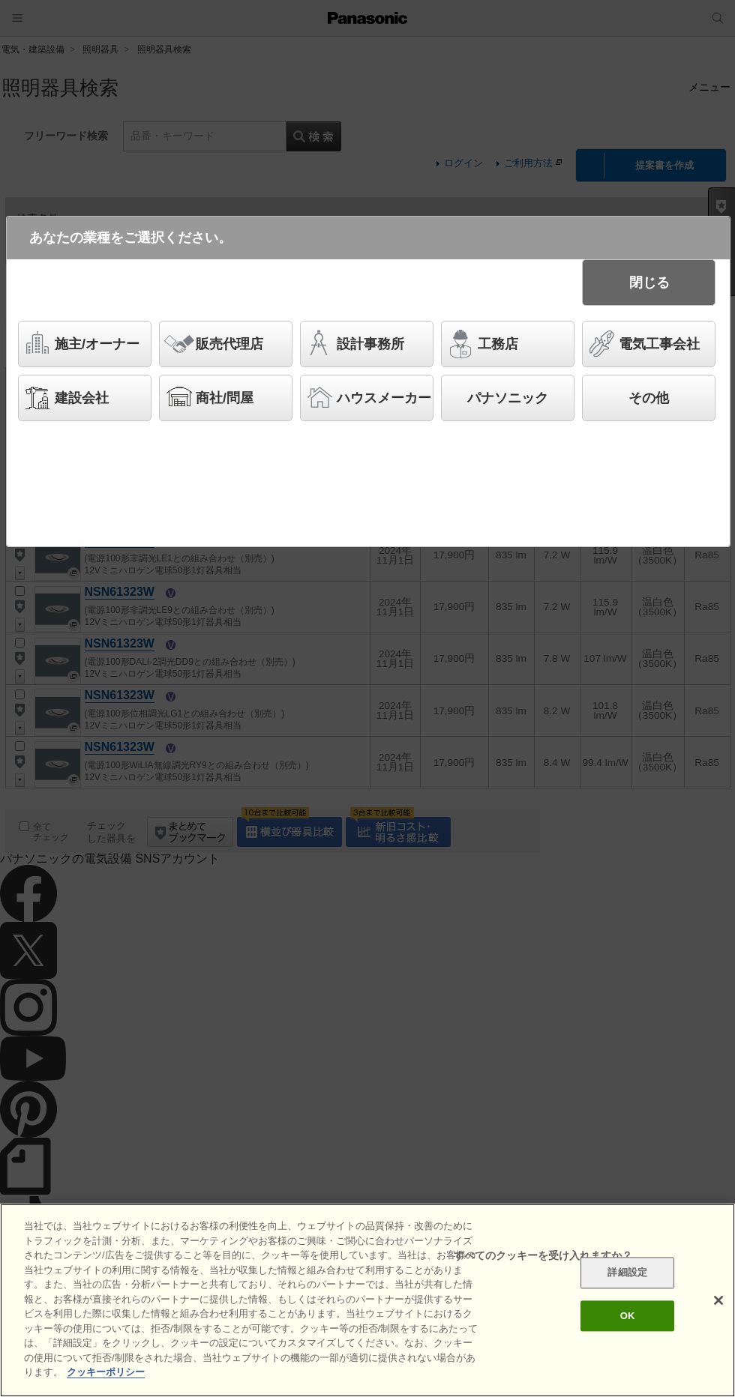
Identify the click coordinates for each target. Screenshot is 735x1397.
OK (627, 1315)
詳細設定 (627, 1273)
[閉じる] (718, 1300)
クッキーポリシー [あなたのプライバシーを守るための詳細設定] (106, 1372)
